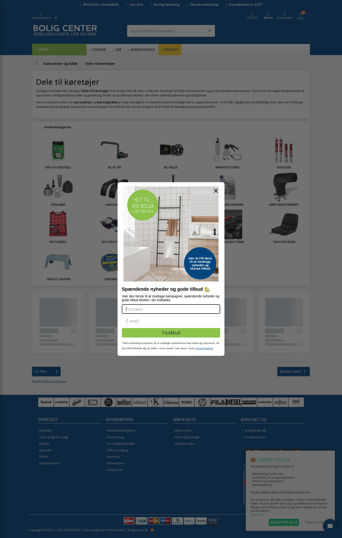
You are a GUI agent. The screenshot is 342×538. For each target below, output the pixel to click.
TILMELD (171, 333)
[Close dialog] (216, 190)
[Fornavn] (171, 309)
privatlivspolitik (204, 348)
